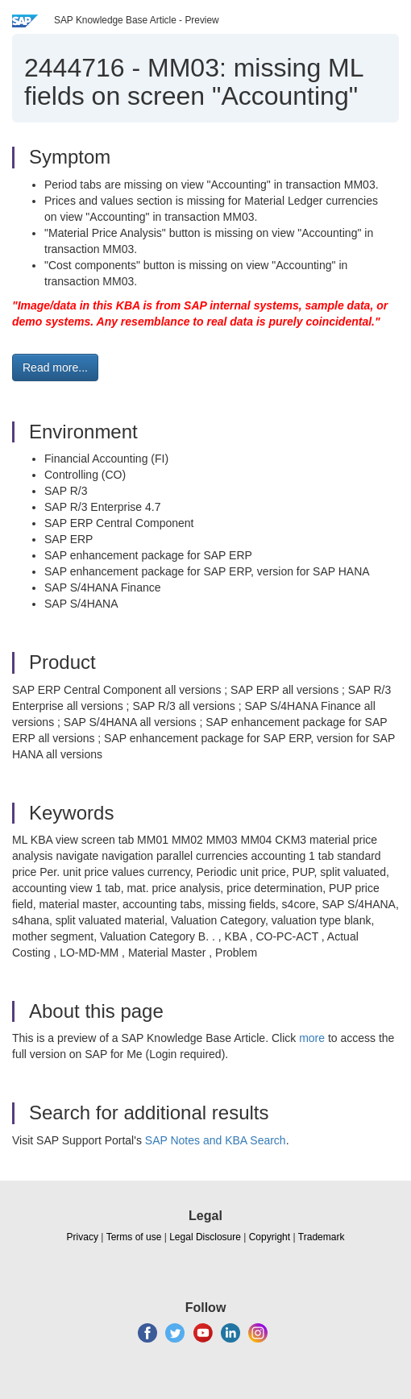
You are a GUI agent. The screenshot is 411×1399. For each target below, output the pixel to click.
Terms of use (134, 1237)
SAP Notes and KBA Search (215, 1140)
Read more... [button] (55, 367)
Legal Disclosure (205, 1237)
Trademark (321, 1237)
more (312, 1038)
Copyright (269, 1237)
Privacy (82, 1237)
